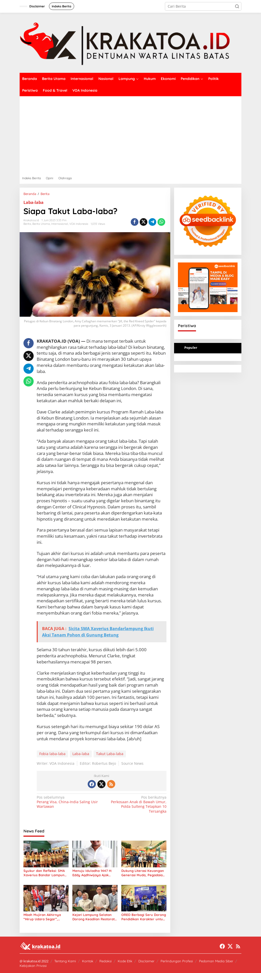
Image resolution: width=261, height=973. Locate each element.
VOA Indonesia (78, 224)
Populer (190, 347)
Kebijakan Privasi (33, 966)
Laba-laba (33, 202)
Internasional (59, 224)
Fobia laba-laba (52, 753)
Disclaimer (146, 961)
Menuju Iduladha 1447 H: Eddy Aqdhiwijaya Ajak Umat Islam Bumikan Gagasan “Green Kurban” (92, 873)
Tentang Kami (65, 961)
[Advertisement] (130, 134)
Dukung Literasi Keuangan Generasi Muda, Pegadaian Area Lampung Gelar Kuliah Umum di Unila (143, 873)
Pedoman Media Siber (216, 961)
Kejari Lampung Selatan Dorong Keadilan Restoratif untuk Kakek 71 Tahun (94, 917)
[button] (237, 6)
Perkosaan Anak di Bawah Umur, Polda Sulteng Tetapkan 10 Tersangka (135, 804)
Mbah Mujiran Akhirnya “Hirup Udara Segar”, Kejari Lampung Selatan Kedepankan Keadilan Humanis (43, 917)
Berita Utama (41, 224)
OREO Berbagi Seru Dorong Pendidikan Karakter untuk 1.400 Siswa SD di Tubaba (143, 917)
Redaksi (105, 961)
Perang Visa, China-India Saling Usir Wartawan (68, 802)
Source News (132, 763)
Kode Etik (125, 961)
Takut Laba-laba (109, 753)
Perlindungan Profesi (177, 961)
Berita (27, 224)
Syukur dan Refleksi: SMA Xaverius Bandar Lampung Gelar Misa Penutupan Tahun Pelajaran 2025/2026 (45, 873)
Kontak (87, 961)
